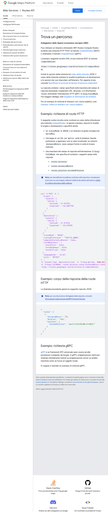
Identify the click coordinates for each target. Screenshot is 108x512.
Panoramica (48, 3)
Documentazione (86, 28)
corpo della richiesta (80, 74)
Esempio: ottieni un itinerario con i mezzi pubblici (62, 104)
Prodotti (60, 3)
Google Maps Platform (69, 28)
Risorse (30, 16)
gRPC (43, 352)
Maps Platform (21, 3)
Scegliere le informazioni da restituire (80, 97)
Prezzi (70, 3)
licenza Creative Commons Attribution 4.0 (50, 380)
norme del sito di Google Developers (85, 382)
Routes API (28, 10)
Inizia (77, 11)
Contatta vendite (95, 11)
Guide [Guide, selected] (5, 16)
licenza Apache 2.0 (42, 382)
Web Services (10, 10)
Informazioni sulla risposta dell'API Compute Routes (65, 299)
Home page (45, 28)
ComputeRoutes (67, 54)
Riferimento (17, 16)
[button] (16, 39)
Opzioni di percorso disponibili (84, 83)
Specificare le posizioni (58, 83)
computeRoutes (86, 51)
